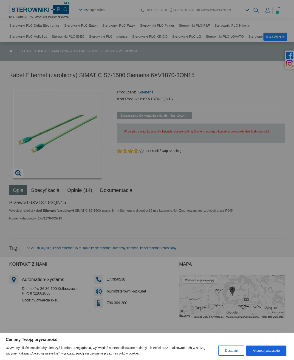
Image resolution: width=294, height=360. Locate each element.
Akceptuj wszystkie (266, 350)
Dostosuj (231, 350)
